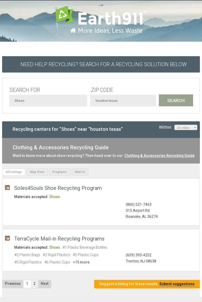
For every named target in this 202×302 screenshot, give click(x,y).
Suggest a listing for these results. (147, 284)
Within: (178, 127)
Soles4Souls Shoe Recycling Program (58, 188)
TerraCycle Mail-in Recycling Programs (59, 239)
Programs (59, 172)
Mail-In (80, 172)
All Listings (14, 172)
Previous (13, 283)
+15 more (81, 262)
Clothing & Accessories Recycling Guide (159, 156)
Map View (37, 172)
